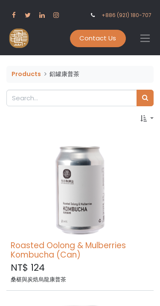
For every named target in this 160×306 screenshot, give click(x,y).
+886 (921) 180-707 (126, 15)
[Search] (145, 98)
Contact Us (97, 38)
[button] (147, 118)
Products (26, 74)
